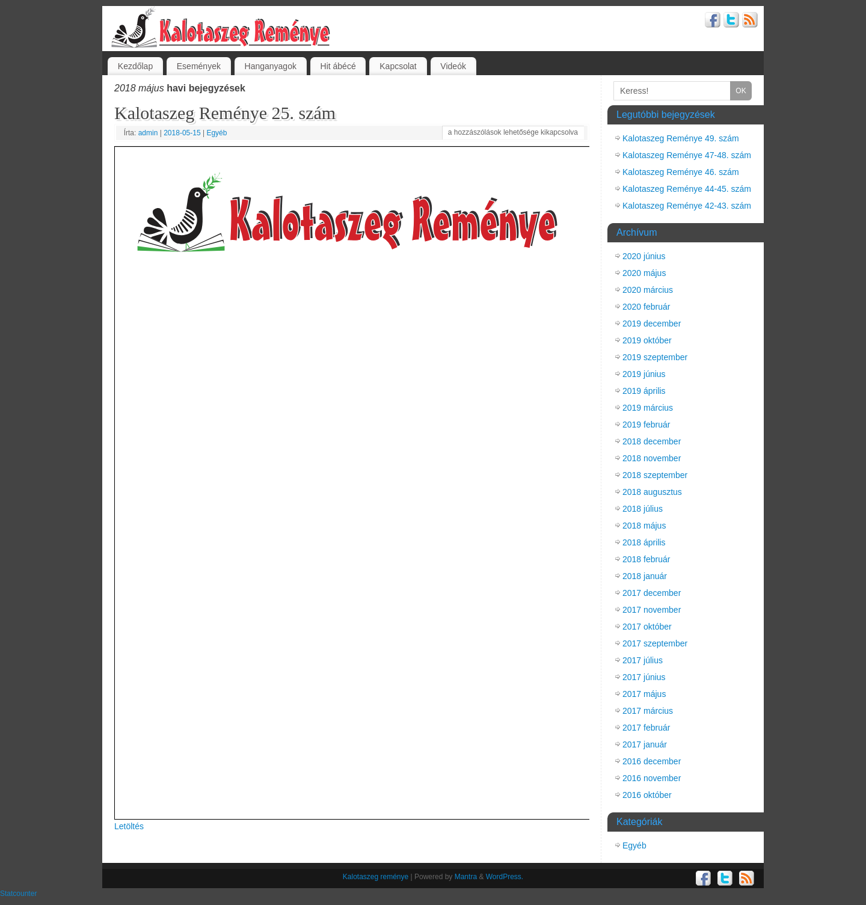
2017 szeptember (654, 643)
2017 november (651, 610)
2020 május (644, 273)
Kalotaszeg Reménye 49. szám (680, 138)
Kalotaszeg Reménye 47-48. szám (686, 155)
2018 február (646, 559)
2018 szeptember (654, 475)
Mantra (466, 877)
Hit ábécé (338, 66)
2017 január (644, 744)
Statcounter (18, 893)
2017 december (651, 593)
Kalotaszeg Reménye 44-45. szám (686, 189)
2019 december (651, 323)
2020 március (647, 290)
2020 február (646, 306)
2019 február (646, 424)
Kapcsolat (397, 66)
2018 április (644, 542)
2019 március (647, 408)
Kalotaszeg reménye (375, 877)
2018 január (644, 576)
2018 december (651, 441)
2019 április (644, 391)
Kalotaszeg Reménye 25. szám (225, 113)
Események (199, 66)
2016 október (647, 795)
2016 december (651, 761)
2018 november (651, 458)
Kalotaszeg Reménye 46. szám (680, 172)
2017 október (647, 626)
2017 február (646, 727)
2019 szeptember (654, 357)
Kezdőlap (135, 66)
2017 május (644, 694)
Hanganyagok (270, 66)
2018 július (642, 509)
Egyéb (216, 133)
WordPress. (504, 877)
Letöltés (129, 826)
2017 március (647, 711)
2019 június (644, 374)
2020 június (644, 256)
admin (148, 133)
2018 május (644, 525)
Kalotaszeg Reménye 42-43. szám (686, 205)
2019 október (647, 340)
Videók (453, 66)
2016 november (651, 778)
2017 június (644, 677)
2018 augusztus (652, 492)
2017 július (642, 660)
